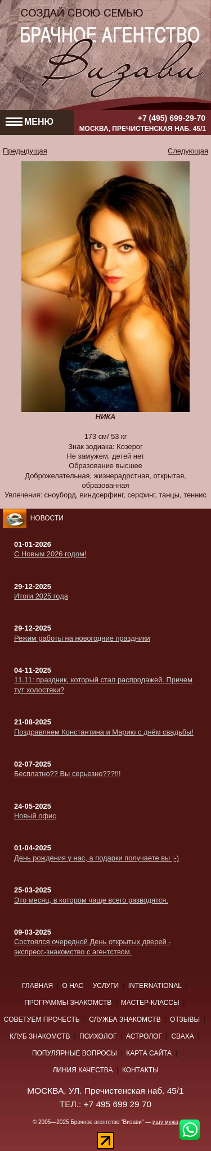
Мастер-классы (150, 1003)
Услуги (106, 986)
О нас (73, 986)
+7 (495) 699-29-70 (171, 117)
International (155, 986)
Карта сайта (149, 1053)
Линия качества (82, 1070)
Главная (37, 986)
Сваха (182, 1036)
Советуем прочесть (42, 1019)
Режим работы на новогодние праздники (82, 638)
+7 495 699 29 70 (118, 1104)
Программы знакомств (67, 1003)
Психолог (97, 1036)
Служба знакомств (125, 1019)
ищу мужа (165, 1122)
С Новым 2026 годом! (50, 554)
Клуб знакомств (40, 1036)
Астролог (144, 1036)
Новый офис (35, 816)
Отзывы (185, 1019)
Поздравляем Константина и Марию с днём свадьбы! (104, 732)
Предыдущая (25, 151)
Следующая (188, 151)
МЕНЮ (29, 121)
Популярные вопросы (74, 1053)
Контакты (140, 1070)
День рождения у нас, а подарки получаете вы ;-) (96, 858)
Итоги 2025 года (41, 596)
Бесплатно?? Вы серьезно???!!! (67, 773)
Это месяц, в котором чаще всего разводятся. (91, 900)
